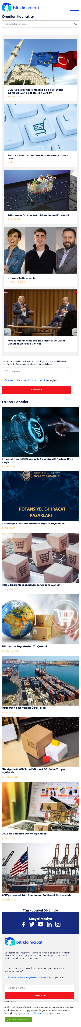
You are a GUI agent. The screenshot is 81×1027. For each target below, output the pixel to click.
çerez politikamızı (32, 1013)
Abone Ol (36, 390)
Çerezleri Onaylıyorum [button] (18, 1020)
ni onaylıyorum (33, 380)
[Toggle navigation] (74, 7)
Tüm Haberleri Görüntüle (40, 910)
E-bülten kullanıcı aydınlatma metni (25, 380)
